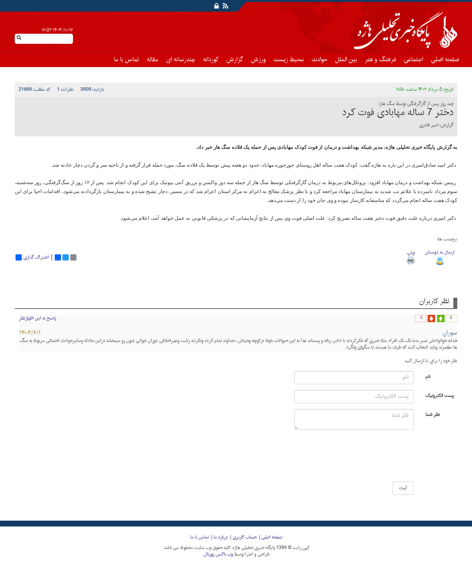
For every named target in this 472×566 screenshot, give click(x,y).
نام (427, 376)
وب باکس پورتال (218, 554)
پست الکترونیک (439, 395)
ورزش (258, 59)
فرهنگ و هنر (380, 59)
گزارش (234, 59)
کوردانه (211, 59)
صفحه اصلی (445, 59)
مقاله (152, 59)
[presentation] (390, 458)
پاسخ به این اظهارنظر (37, 318)
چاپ (411, 256)
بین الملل (346, 59)
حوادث (319, 59)
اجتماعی (413, 59)
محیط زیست (289, 59)
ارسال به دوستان (440, 256)
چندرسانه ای (180, 59)
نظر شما (432, 414)
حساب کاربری (245, 537)
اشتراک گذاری (32, 257)
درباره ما (220, 537)
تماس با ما (126, 59)
